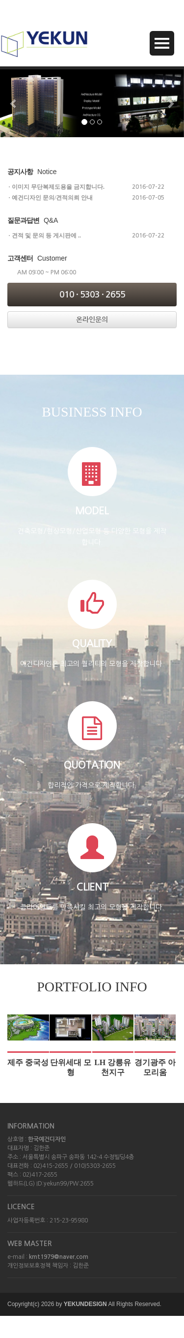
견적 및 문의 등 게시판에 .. (46, 235)
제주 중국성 (28, 1062)
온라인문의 (92, 319)
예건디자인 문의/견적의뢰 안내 (52, 197)
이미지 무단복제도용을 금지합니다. (58, 186)
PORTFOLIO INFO (92, 986)
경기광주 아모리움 (155, 1067)
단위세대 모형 (70, 1067)
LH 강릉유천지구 (112, 1067)
